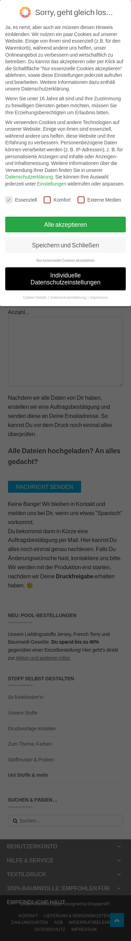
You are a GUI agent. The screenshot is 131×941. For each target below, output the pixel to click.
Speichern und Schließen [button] (65, 241)
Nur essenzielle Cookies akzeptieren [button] (65, 256)
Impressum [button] (99, 293)
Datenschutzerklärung (29, 173)
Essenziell (21, 195)
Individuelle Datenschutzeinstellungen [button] (65, 275)
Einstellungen (51, 179)
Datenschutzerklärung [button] (69, 293)
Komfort (57, 195)
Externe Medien (99, 195)
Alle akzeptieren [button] (65, 220)
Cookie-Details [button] (35, 293)
